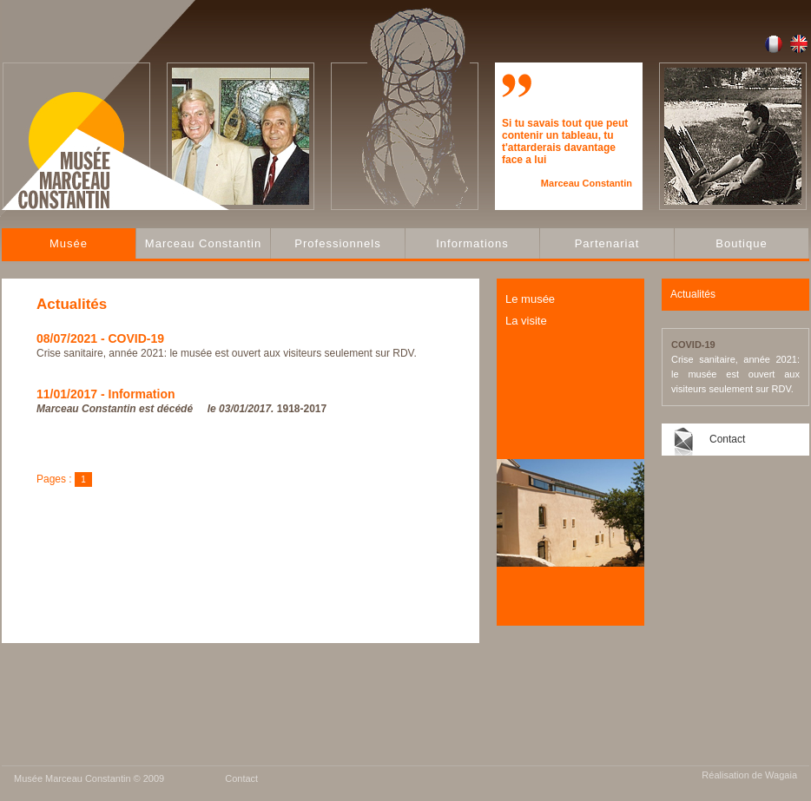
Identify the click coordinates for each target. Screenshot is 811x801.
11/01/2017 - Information (105, 394)
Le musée (530, 298)
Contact (727, 439)
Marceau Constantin (203, 243)
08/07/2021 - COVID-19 (100, 338)
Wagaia (781, 775)
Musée (68, 243)
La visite (526, 320)
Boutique (741, 243)
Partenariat (607, 243)
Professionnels (337, 243)
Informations (472, 243)
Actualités (692, 294)
